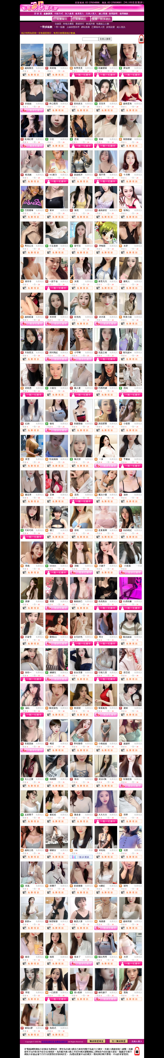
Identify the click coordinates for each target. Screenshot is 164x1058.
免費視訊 (40, 68)
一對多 (139, 566)
